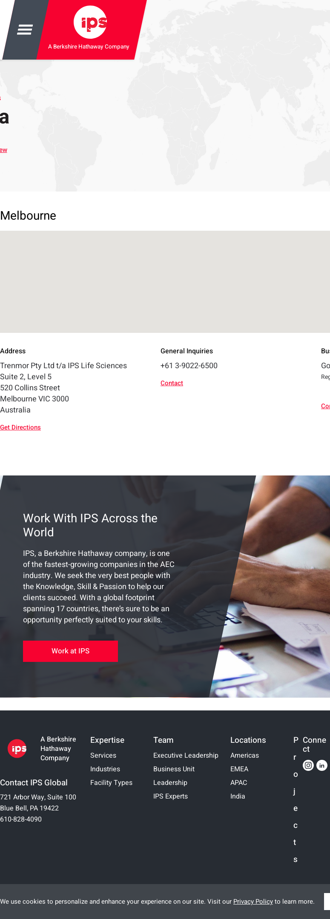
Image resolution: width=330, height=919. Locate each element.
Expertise (107, 740)
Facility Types (111, 783)
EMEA (239, 769)
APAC (238, 783)
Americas (244, 755)
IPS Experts (170, 796)
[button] (236, 274)
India (237, 796)
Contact (172, 383)
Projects (295, 800)
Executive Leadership (185, 755)
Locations (248, 740)
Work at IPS (70, 651)
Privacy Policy (253, 901)
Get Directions (20, 427)
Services (103, 755)
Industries (105, 769)
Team (163, 740)
